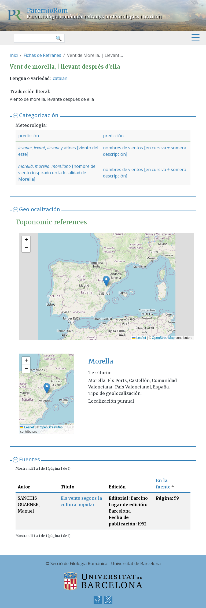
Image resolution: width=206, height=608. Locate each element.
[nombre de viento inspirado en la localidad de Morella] (56, 172)
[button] (106, 281)
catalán (60, 78)
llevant (53, 148)
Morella (100, 361)
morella (42, 166)
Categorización (38, 115)
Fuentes (29, 459)
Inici (14, 55)
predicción (28, 136)
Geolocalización (39, 209)
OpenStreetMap (163, 338)
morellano (61, 166)
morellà (25, 166)
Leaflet (139, 338)
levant (39, 148)
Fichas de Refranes (42, 55)
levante (25, 148)
